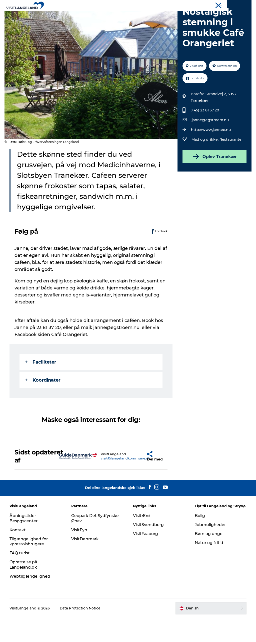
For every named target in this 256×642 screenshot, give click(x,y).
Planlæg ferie (184, 16)
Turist (214, 5)
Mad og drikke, (205, 163)
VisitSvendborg (148, 548)
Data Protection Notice (81, 632)
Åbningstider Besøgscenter (24, 542)
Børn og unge (208, 557)
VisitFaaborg (146, 557)
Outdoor (124, 16)
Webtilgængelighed (30, 600)
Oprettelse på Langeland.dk (24, 588)
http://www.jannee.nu (210, 153)
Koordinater (43, 404)
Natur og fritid (209, 566)
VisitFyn (80, 553)
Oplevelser (70, 16)
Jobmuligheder (210, 548)
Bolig (199, 539)
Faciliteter (41, 386)
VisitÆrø (141, 539)
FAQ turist (20, 576)
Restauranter (231, 163)
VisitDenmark (86, 562)
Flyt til (227, 5)
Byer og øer (98, 16)
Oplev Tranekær (214, 180)
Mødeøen (244, 5)
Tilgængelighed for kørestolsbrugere (29, 565)
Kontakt (18, 553)
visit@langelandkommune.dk (113, 482)
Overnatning (152, 16)
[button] (135, 480)
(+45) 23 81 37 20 (204, 134)
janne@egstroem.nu (210, 143)
